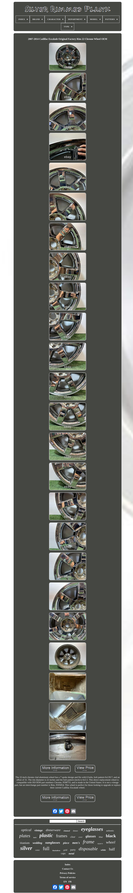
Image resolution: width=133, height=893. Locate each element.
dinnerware (53, 830)
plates (24, 835)
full (46, 848)
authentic (110, 831)
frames (61, 836)
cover (80, 837)
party (73, 849)
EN (65, 881)
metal (71, 853)
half (112, 849)
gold (65, 850)
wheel (110, 842)
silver (26, 848)
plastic (46, 835)
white (103, 850)
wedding (37, 842)
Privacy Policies (67, 873)
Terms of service (68, 877)
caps (63, 853)
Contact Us (67, 869)
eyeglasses (92, 829)
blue (101, 837)
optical (26, 830)
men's (76, 842)
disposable (88, 848)
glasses (91, 836)
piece (66, 842)
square (100, 844)
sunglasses (52, 842)
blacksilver (56, 850)
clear (72, 837)
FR (70, 881)
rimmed (67, 831)
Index (67, 864)
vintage (38, 830)
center (37, 850)
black (111, 835)
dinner (75, 831)
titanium (25, 842)
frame (88, 841)
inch (34, 837)
